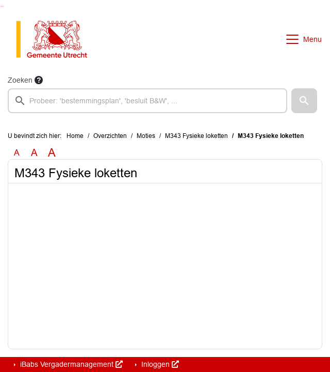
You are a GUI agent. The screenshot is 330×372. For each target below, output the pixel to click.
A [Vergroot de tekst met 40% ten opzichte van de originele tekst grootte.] (52, 153)
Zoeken (20, 80)
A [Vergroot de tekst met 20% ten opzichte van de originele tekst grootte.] (34, 152)
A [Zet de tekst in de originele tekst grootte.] (17, 152)
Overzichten (110, 136)
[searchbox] (147, 100)
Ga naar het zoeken (1, 6)
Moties (146, 136)
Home (75, 136)
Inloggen (159, 364)
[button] (304, 100)
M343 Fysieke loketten (196, 136)
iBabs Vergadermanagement (70, 364)
